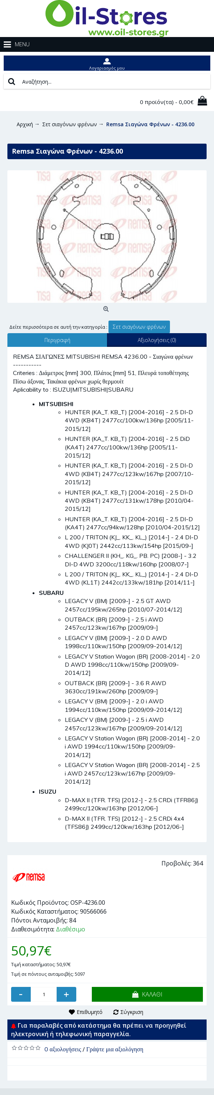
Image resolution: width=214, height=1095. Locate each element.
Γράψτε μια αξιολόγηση (114, 1049)
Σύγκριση (131, 1011)
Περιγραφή (57, 340)
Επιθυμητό (90, 1011)
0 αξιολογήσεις (62, 1049)
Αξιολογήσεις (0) (157, 340)
